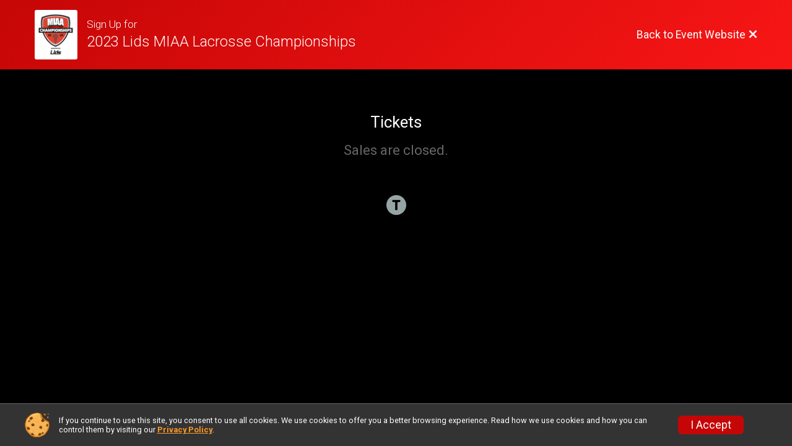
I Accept (710, 425)
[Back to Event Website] (697, 34)
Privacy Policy (184, 429)
